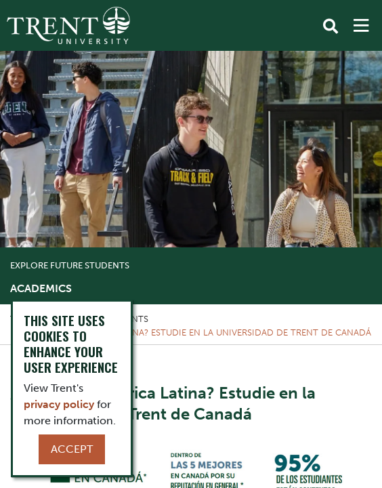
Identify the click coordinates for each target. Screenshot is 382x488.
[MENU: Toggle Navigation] (361, 25)
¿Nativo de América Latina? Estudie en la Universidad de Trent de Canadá (196, 332)
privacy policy (59, 404)
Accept (72, 449)
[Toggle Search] (330, 26)
